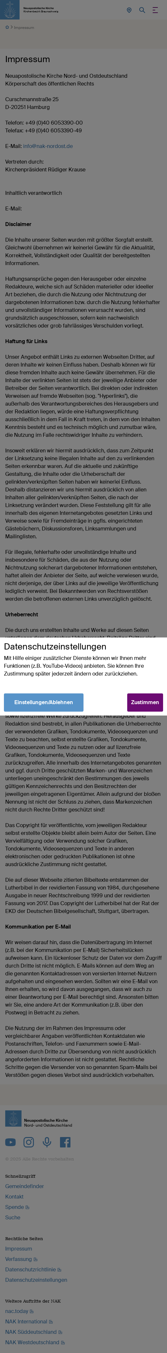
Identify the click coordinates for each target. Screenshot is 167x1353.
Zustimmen (145, 702)
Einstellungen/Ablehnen (43, 702)
